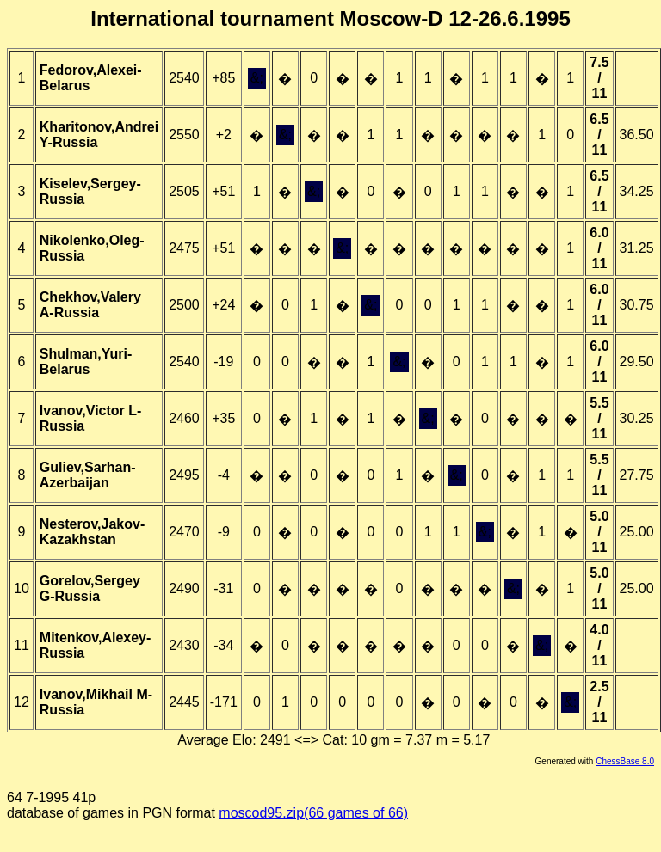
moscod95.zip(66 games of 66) (313, 813)
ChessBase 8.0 (625, 761)
